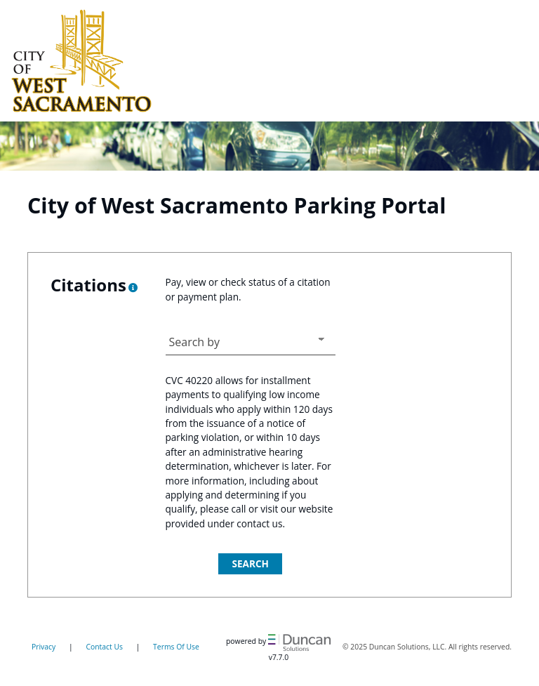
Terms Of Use (176, 647)
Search (250, 563)
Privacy (43, 647)
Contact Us (104, 647)
